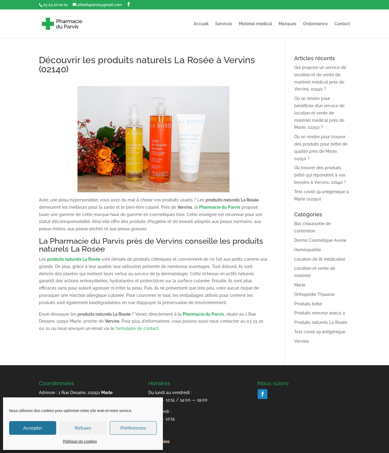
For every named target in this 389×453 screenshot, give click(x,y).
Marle (299, 285)
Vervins (301, 341)
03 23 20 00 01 (55, 5)
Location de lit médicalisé (319, 259)
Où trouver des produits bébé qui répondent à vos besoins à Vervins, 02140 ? (320, 175)
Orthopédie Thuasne (314, 294)
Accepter (32, 428)
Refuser (83, 428)
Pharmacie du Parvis (219, 207)
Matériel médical (255, 24)
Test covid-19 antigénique (319, 331)
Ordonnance (315, 24)
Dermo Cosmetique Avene (320, 240)
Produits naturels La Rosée (320, 322)
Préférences (133, 428)
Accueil (201, 24)
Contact (342, 24)
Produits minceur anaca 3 (319, 313)
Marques (287, 24)
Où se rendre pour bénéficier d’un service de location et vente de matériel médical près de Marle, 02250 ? (319, 113)
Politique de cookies (80, 441)
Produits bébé (308, 303)
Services (223, 24)
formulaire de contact (137, 328)
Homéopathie (307, 249)
